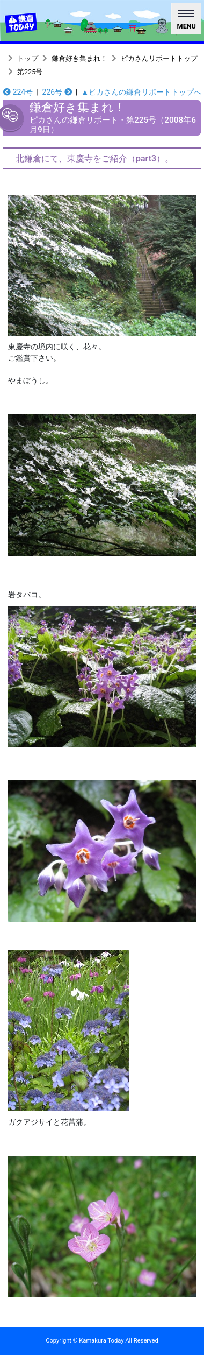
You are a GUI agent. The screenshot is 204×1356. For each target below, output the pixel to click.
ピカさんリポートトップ (159, 58)
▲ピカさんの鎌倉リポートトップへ (141, 92)
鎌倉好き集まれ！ (79, 58)
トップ (27, 58)
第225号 (29, 72)
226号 (57, 92)
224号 (18, 92)
